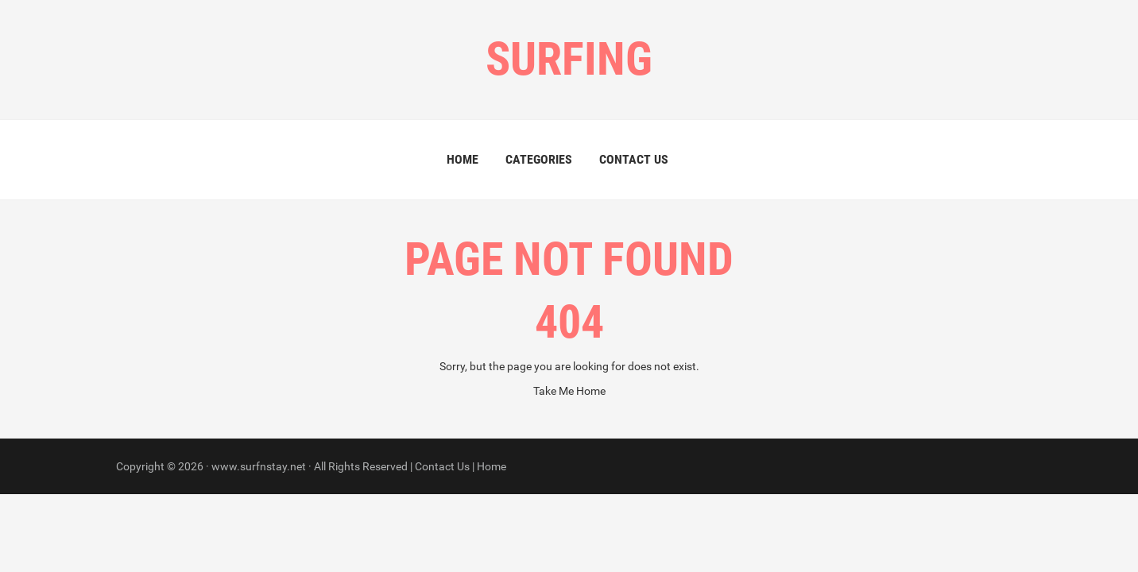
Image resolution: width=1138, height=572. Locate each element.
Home (462, 159)
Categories (538, 159)
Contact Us (633, 159)
